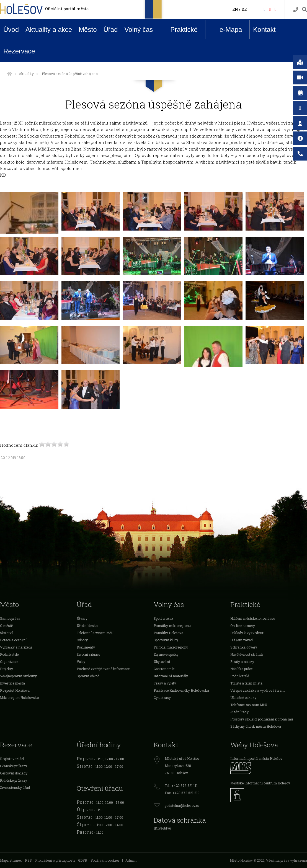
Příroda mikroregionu (171, 647)
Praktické (180, 29)
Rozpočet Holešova (15, 690)
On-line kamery (242, 625)
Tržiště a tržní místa (246, 683)
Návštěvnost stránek (246, 654)
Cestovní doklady (13, 773)
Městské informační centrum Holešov (260, 783)
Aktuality (26, 73)
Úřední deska (87, 625)
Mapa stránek (11, 860)
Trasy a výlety (165, 683)
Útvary (82, 618)
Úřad (110, 29)
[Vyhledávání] (304, 9)
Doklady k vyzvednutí (247, 633)
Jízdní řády (239, 712)
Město (88, 29)
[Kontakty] (295, 9)
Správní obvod (88, 676)
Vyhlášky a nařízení (16, 647)
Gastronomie (164, 668)
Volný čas (139, 29)
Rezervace (19, 51)
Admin (130, 860)
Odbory (82, 640)
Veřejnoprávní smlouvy (18, 676)
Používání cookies (105, 860)
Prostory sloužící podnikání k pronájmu (261, 719)
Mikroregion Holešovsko (19, 697)
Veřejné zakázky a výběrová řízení (257, 690)
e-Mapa (226, 29)
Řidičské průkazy (13, 780)
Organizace (9, 661)
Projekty (6, 668)
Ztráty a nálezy (242, 661)
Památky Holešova (168, 633)
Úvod (11, 29)
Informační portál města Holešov (256, 758)
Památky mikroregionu (172, 625)
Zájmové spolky (166, 654)
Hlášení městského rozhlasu (252, 618)
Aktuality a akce (48, 29)
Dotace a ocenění (13, 640)
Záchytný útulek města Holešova (255, 726)
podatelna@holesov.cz (182, 805)
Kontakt (264, 29)
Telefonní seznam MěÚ (95, 633)
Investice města (12, 683)
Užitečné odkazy (243, 697)
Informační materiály (171, 676)
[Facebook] (264, 9)
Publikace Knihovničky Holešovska (181, 690)
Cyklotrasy (162, 697)
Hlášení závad (241, 640)
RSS (28, 860)
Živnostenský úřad (15, 787)
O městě (6, 625)
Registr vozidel (12, 758)
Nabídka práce (241, 668)
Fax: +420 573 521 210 (182, 792)
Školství (6, 633)
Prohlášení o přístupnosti (55, 860)
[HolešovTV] (270, 9)
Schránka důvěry (243, 647)
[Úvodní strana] (9, 73)
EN (235, 9)
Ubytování (162, 661)
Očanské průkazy (13, 766)
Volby (81, 661)
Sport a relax (163, 618)
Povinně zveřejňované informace (103, 668)
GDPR (82, 860)
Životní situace (88, 654)
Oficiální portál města (67, 8)
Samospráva (10, 618)
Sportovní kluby (166, 640)
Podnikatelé (9, 654)
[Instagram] (275, 9)
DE (244, 9)
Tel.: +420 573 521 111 (181, 785)
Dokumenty (86, 647)
